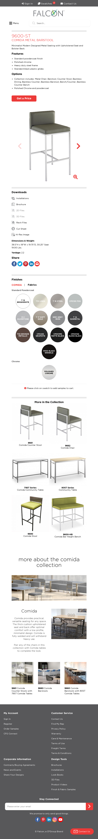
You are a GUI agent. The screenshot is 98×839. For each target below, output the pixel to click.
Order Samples (11, 729)
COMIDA (17, 285)
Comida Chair (68, 446)
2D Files (18, 210)
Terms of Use (58, 743)
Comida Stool (30, 535)
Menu (14, 23)
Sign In (27, 3)
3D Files (18, 216)
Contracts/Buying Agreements (19, 765)
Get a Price (24, 98)
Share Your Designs (14, 775)
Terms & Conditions (61, 753)
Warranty (56, 733)
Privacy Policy (58, 729)
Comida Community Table (30, 488)
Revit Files (19, 222)
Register (8, 724)
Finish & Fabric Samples (63, 789)
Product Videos (59, 784)
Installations (20, 198)
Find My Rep (57, 724)
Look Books (57, 775)
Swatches (46, 3)
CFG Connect (10, 733)
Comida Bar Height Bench (68, 535)
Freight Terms (58, 748)
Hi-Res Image (20, 234)
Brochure (19, 204)
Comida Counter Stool (30, 444)
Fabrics (32, 284)
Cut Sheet (19, 228)
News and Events (12, 770)
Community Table (68, 488)
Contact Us (68, 3)
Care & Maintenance (61, 738)
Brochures (56, 765)
